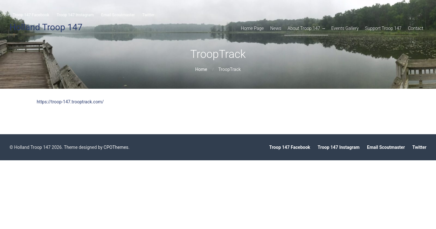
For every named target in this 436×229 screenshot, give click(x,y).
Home (201, 69)
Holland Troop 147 (46, 27)
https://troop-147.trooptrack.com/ (70, 101)
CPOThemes (116, 147)
